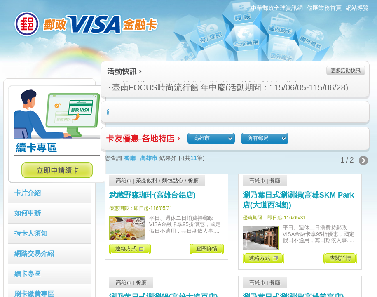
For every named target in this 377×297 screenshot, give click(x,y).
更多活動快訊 (346, 70)
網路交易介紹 (34, 253)
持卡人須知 (30, 233)
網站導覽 (357, 8)
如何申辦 (27, 213)
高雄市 (124, 180)
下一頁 (363, 160)
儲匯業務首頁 (324, 8)
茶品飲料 (146, 180)
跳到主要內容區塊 (4, 4)
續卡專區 (27, 273)
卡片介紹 (27, 192)
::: (2, 3)
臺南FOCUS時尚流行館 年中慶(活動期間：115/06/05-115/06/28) (193, 87)
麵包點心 (172, 180)
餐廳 (193, 180)
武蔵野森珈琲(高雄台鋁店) (152, 195)
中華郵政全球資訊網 (277, 8)
